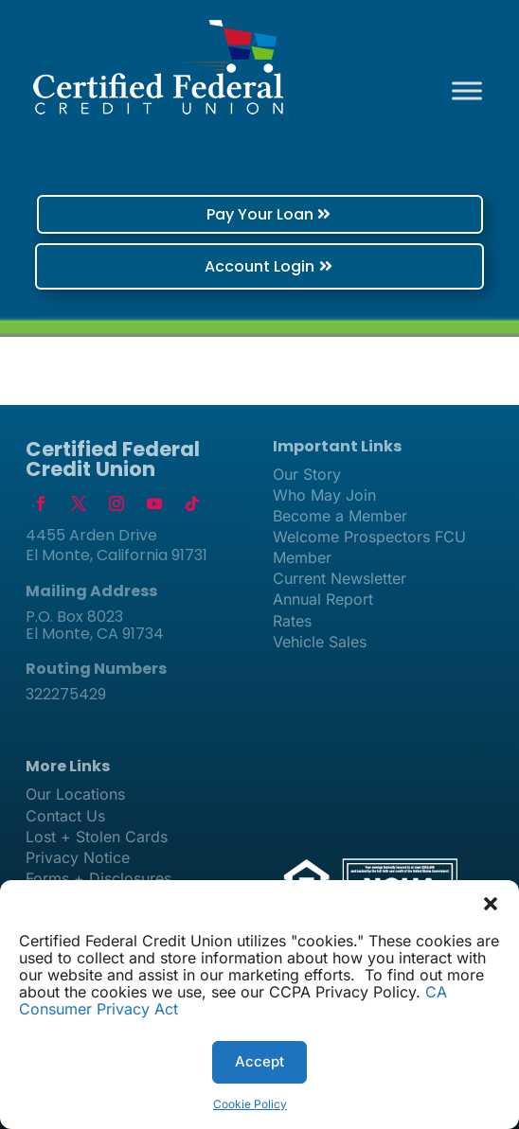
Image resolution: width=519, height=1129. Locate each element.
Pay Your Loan (259, 214)
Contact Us (65, 815)
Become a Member (340, 515)
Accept (259, 1061)
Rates (292, 620)
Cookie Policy (250, 1104)
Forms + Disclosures (98, 878)
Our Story (307, 474)
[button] (490, 903)
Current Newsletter (339, 578)
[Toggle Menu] (467, 90)
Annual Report (323, 599)
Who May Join (324, 494)
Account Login (259, 266)
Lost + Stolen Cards (97, 836)
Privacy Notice (78, 857)
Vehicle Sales (320, 641)
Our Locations (75, 794)
